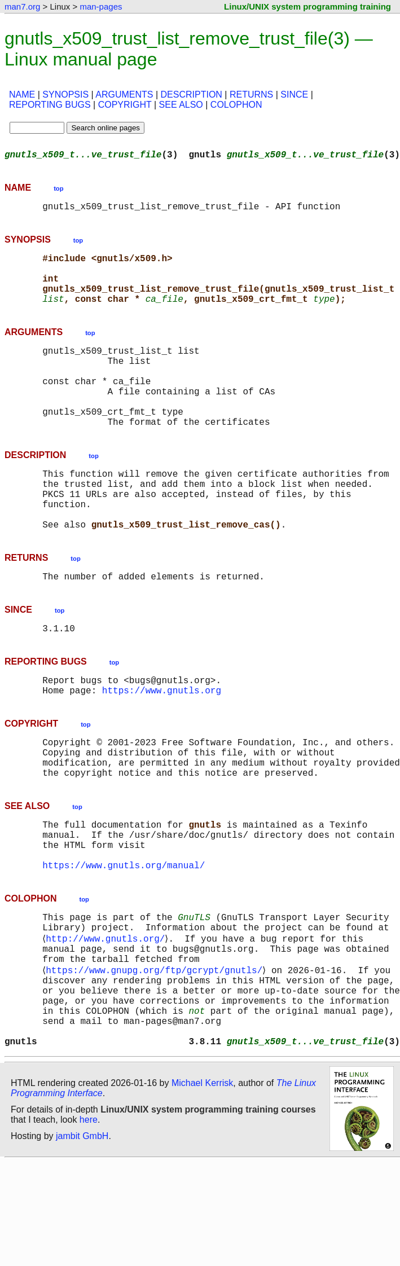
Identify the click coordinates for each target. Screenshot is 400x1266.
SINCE (294, 94)
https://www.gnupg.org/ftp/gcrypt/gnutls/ (156, 1058)
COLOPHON (236, 104)
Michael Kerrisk (202, 1187)
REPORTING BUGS (50, 104)
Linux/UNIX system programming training (307, 6)
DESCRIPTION (191, 94)
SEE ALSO (181, 104)
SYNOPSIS (65, 94)
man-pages (101, 6)
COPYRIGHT (125, 104)
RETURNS (251, 94)
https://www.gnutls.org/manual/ (123, 941)
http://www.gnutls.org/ (107, 1020)
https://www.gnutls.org (161, 746)
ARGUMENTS (124, 94)
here (89, 1223)
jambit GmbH (82, 1240)
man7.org (22, 6)
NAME (22, 94)
